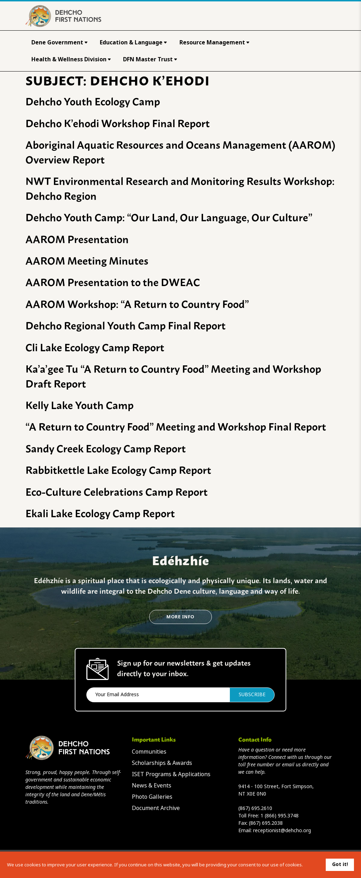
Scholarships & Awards (162, 763)
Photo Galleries (152, 797)
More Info (180, 616)
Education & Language (133, 42)
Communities (149, 752)
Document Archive (156, 808)
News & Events (151, 785)
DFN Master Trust (150, 59)
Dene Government (59, 42)
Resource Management (214, 42)
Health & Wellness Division (71, 59)
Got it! (340, 864)
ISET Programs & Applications (171, 774)
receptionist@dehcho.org (282, 830)
